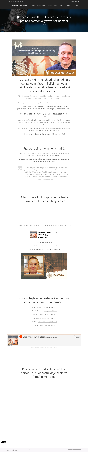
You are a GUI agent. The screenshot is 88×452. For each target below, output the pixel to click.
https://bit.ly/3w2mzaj (49, 318)
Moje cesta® (33, 347)
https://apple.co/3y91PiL (49, 307)
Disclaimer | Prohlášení (12, 450)
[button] (69, 5)
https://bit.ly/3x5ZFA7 (50, 311)
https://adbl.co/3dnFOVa (47, 325)
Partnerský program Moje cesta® (74, 449)
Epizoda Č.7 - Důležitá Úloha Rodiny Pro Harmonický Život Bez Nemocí (46, 347)
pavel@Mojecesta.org (76, 1)
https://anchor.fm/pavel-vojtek (47, 322)
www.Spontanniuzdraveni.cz (34, 249)
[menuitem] (34, 5)
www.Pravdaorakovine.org (52, 249)
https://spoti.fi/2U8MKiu (47, 314)
